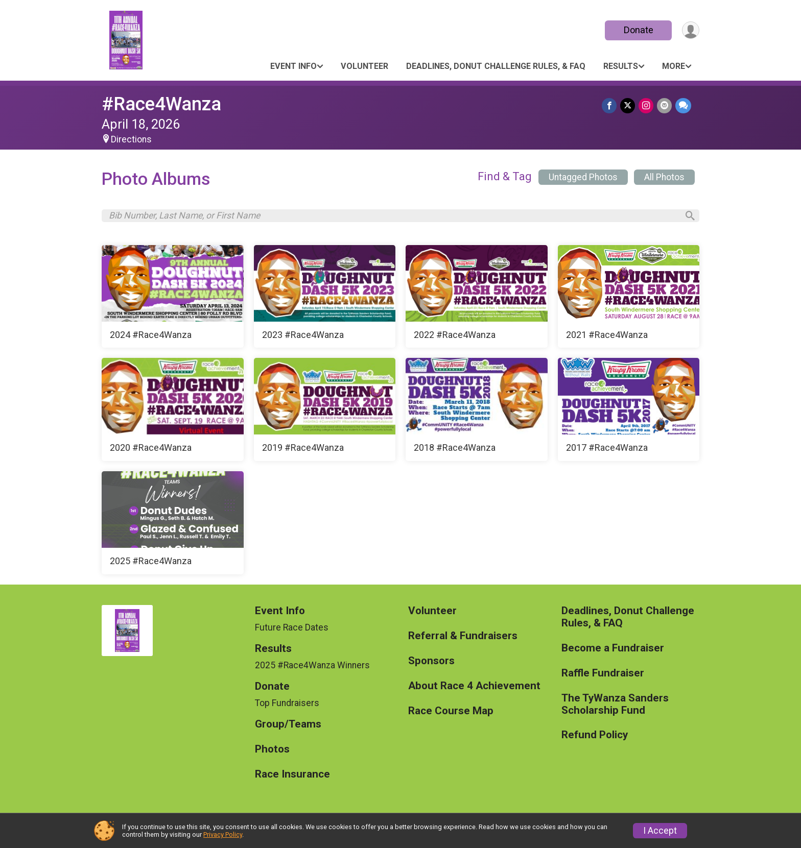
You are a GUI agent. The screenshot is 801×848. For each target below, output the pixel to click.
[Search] (687, 217)
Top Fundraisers (287, 705)
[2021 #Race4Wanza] (629, 298)
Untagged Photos (583, 177)
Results (620, 66)
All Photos (664, 177)
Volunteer (364, 66)
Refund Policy (594, 737)
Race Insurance (292, 776)
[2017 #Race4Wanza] (629, 412)
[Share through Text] (683, 106)
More (673, 66)
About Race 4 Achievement (474, 688)
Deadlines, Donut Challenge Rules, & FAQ (495, 66)
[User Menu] (689, 30)
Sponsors (431, 663)
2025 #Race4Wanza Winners (312, 667)
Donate (637, 30)
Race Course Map (450, 713)
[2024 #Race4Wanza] (173, 298)
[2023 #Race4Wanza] (325, 298)
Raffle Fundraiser (602, 675)
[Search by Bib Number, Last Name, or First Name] (393, 216)
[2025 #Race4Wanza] (173, 524)
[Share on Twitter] (629, 106)
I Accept (660, 831)
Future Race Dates (291, 629)
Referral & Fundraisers (462, 638)
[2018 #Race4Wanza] (477, 412)
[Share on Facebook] (611, 106)
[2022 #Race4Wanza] (477, 298)
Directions (131, 139)
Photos (272, 752)
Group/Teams (288, 727)
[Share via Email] (664, 106)
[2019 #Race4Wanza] (325, 412)
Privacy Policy (222, 834)
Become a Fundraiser (612, 650)
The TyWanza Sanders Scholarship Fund (615, 706)
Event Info (293, 66)
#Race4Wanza (161, 104)
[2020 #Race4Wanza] (173, 412)
